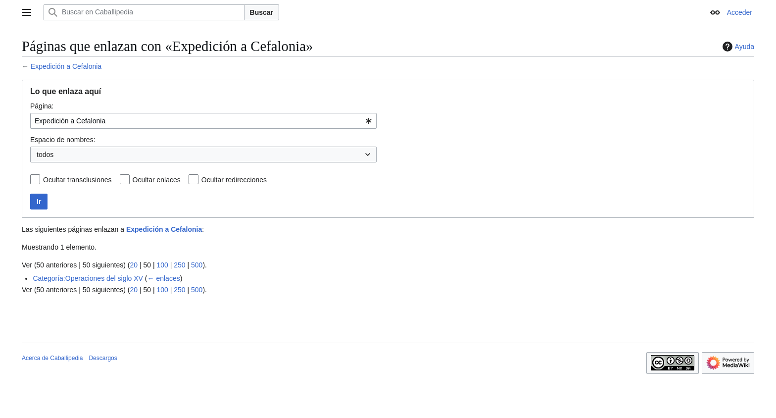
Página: (41, 106)
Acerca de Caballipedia (52, 358)
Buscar (261, 12)
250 (179, 265)
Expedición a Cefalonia (66, 66)
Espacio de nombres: (63, 140)
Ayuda (737, 47)
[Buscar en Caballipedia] (144, 12)
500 (196, 265)
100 (162, 265)
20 (134, 265)
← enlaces (163, 278)
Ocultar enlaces (157, 180)
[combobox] (203, 121)
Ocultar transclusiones (77, 180)
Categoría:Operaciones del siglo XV (88, 278)
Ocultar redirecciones (234, 180)
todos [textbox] (45, 154)
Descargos (103, 358)
